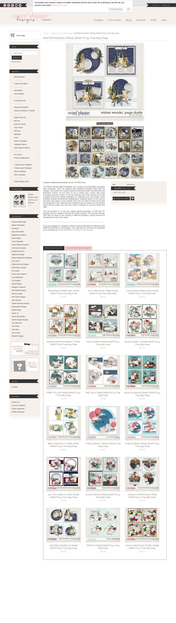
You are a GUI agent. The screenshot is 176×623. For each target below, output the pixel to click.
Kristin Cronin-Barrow (19, 274)
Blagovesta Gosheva (19, 235)
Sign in (156, 5)
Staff (153, 20)
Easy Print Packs (20, 124)
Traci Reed (15, 326)
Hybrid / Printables (20, 141)
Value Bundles (19, 94)
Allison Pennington (18, 225)
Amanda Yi (15, 228)
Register (165, 5)
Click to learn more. (59, 5)
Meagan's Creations (19, 287)
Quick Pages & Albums (22, 148)
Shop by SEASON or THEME (24, 111)
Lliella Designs (17, 284)
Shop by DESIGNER (21, 107)
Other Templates (19, 175)
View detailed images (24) (105, 123)
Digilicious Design (18, 254)
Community (114, 20)
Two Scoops (16, 333)
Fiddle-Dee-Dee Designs (20, 264)
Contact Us (15, 402)
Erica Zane (15, 261)
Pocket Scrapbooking (21, 158)
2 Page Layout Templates (23, 168)
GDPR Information (18, 412)
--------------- (18, 80)
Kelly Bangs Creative (19, 267)
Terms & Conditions (18, 405)
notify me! (117, 193)
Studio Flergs (16, 310)
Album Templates (20, 171)
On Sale (14, 387)
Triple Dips (15, 329)
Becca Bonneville (18, 232)
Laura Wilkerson (17, 277)
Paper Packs (18, 127)
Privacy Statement (18, 409)
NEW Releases (19, 77)
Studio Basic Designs (19, 307)
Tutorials (141, 20)
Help (164, 20)
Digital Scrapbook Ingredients (22, 258)
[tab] (53, 248)
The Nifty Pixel (17, 323)
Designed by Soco (18, 251)
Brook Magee (16, 238)
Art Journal (18, 154)
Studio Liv (15, 313)
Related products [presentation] (54, 248)
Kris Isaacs (15, 271)
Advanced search (16, 61)
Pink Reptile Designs (19, 290)
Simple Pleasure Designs (20, 303)
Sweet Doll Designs (18, 316)
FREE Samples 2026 (21, 181)
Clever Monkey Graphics (20, 245)
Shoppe (98, 20)
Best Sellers (18, 90)
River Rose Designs (19, 297)
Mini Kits (17, 121)
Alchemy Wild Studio (19, 222)
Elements (17, 131)
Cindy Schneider (17, 241)
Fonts (16, 138)
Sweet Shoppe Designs (20, 320)
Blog (128, 20)
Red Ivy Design (17, 294)
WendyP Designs (18, 336)
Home (45, 33)
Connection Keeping (19, 248)
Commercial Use (20, 100)
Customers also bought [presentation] (78, 248)
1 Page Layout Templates (61, 33)
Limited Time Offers (21, 84)
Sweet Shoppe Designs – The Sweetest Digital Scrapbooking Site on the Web (32, 17)
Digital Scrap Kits (20, 117)
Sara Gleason (16, 300)
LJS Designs (16, 280)
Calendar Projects (20, 144)
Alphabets (17, 134)
